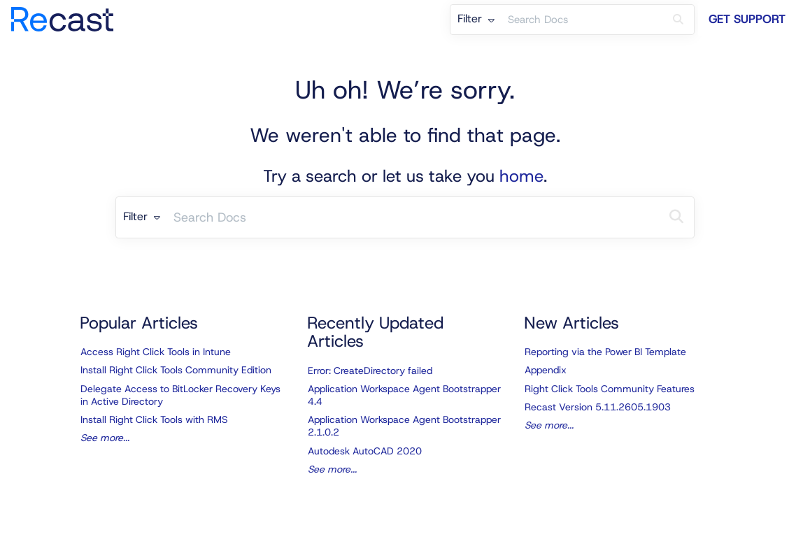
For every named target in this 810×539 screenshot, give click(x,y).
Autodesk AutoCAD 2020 (365, 451)
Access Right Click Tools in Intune (155, 351)
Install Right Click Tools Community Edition (175, 370)
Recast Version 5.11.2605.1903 (598, 407)
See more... (104, 437)
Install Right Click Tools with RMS (154, 419)
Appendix (546, 370)
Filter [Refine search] (476, 18)
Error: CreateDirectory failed (370, 370)
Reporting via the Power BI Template (605, 351)
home (521, 176)
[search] (582, 19)
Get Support (747, 19)
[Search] (678, 19)
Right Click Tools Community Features (610, 388)
